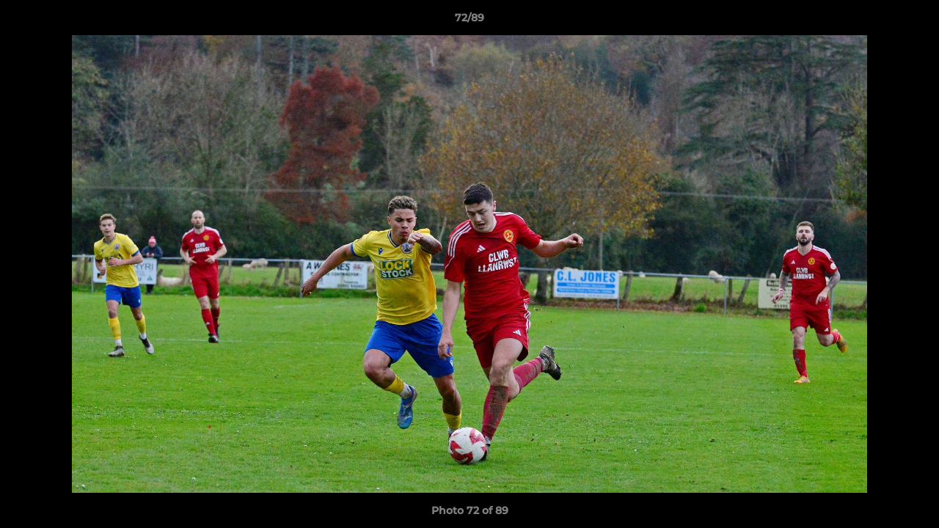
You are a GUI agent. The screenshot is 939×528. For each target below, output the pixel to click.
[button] (912, 21)
